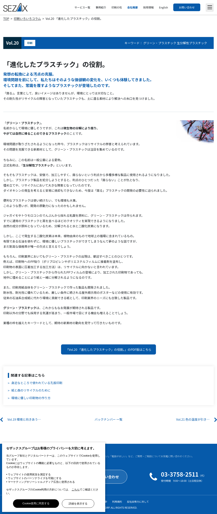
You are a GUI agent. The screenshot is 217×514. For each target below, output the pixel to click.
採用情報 (148, 7)
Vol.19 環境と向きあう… (24, 419)
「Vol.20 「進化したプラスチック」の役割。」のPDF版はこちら (108, 349)
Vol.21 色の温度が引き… (193, 419)
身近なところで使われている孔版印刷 (36, 383)
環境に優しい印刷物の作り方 (31, 398)
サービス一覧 (82, 7)
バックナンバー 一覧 (109, 419)
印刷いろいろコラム (27, 18)
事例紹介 (101, 7)
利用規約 (117, 501)
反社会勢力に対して (138, 501)
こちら (76, 489)
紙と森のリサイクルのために (30, 390)
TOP (6, 18)
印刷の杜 (116, 7)
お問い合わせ (187, 7)
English (163, 7)
